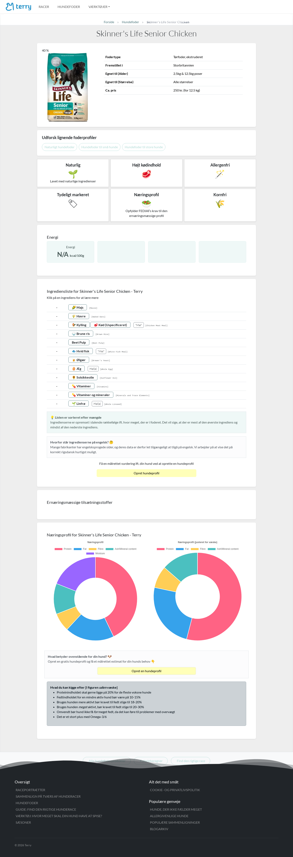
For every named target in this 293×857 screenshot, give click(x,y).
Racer (44, 7)
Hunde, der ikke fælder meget (176, 809)
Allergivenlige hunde (169, 816)
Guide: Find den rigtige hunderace (46, 809)
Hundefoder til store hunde (144, 147)
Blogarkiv (159, 829)
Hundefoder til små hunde (99, 147)
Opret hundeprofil (146, 473)
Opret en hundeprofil (146, 671)
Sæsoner (23, 822)
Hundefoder (69, 7)
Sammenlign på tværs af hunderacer (48, 796)
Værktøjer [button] (98, 7)
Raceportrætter (30, 790)
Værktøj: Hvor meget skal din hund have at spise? (59, 816)
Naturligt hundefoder (59, 147)
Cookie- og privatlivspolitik (175, 790)
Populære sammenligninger (175, 822)
